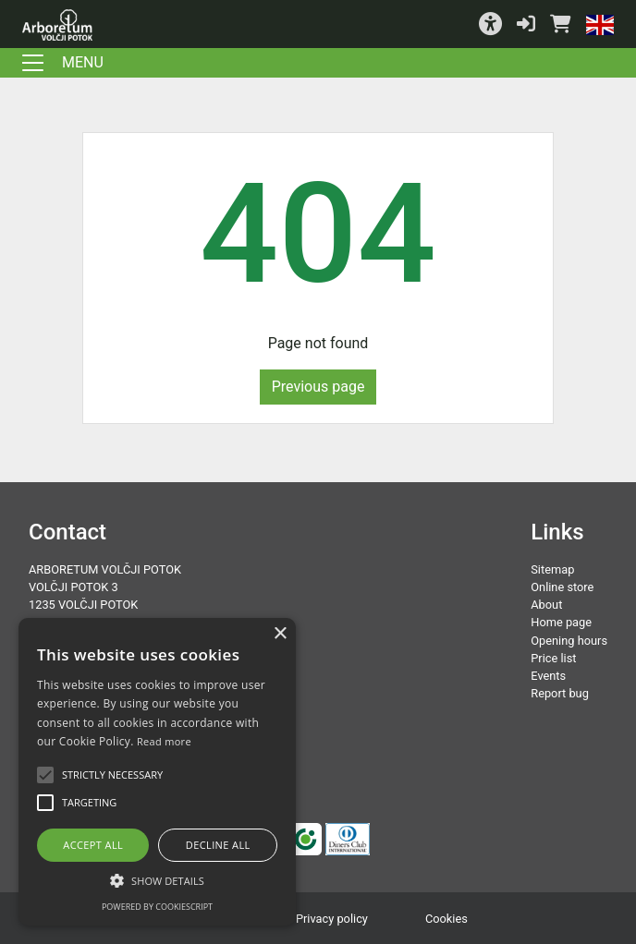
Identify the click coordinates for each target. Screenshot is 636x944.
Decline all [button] (218, 845)
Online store (562, 587)
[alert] (157, 772)
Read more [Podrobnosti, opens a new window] (164, 741)
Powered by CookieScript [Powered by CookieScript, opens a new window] (157, 907)
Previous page (318, 386)
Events (548, 676)
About (546, 604)
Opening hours (569, 640)
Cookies (446, 919)
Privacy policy (332, 919)
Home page (561, 622)
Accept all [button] (93, 845)
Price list (553, 658)
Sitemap (552, 569)
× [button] (280, 634)
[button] (490, 24)
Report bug (560, 693)
